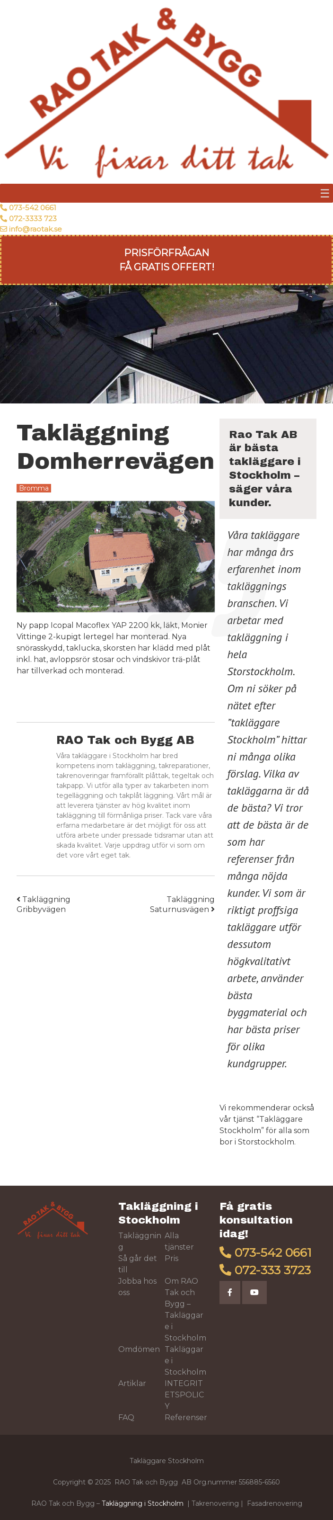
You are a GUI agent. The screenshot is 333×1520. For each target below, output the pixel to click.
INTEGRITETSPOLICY (184, 1395)
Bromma (34, 488)
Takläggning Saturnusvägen (182, 904)
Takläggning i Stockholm (143, 1503)
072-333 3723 (273, 1270)
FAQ (126, 1417)
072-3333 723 (33, 218)
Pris (171, 1258)
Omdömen (139, 1349)
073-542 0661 (32, 207)
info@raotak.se (35, 228)
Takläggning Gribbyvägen (43, 904)
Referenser (186, 1417)
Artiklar (132, 1383)
